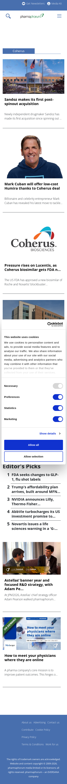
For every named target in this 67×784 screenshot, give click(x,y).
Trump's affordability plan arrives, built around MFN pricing (35, 492)
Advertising (39, 722)
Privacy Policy (29, 737)
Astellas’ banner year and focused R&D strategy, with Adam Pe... (28, 584)
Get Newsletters (35, 3)
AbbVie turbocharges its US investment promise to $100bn (36, 516)
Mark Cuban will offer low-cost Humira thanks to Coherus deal (32, 186)
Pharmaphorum (12, 728)
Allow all (33, 444)
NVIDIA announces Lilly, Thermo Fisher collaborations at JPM (33, 504)
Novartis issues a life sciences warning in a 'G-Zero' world (33, 528)
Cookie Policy (42, 729)
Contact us (53, 722)
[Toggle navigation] (9, 16)
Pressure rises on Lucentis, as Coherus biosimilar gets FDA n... (32, 267)
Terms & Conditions (33, 744)
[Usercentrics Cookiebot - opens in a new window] (48, 324)
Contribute (28, 729)
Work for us (52, 744)
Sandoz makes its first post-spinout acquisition (28, 101)
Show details (47, 433)
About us (27, 722)
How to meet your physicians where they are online (30, 657)
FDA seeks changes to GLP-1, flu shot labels (35, 477)
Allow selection (33, 456)
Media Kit (56, 3)
